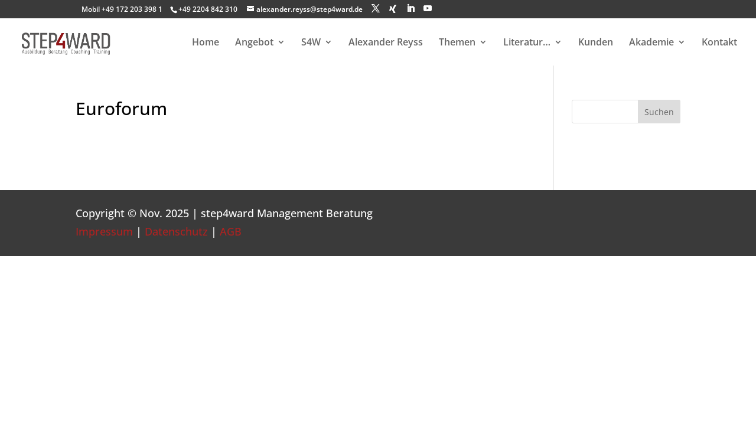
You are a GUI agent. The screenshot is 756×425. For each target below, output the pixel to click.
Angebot (254, 43)
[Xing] (393, 9)
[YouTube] (427, 8)
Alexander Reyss (385, 43)
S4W (311, 43)
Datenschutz (176, 231)
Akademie (651, 43)
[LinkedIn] (410, 8)
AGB (231, 231)
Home (205, 43)
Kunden (595, 43)
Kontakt (719, 43)
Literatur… (526, 43)
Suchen (659, 111)
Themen (457, 43)
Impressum (104, 231)
